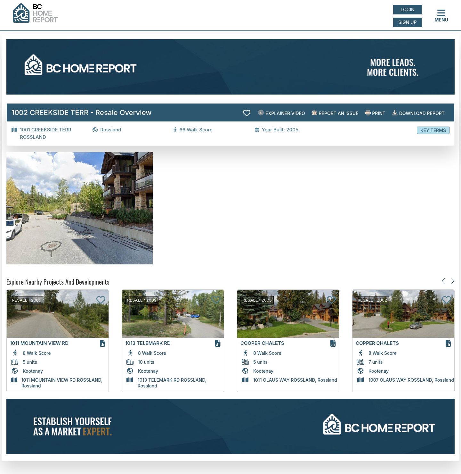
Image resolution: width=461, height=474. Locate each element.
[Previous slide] (444, 280)
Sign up (407, 22)
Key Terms (433, 130)
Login (408, 9)
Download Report (418, 113)
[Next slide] (452, 280)
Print (375, 113)
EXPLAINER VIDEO (281, 113)
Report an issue (335, 113)
